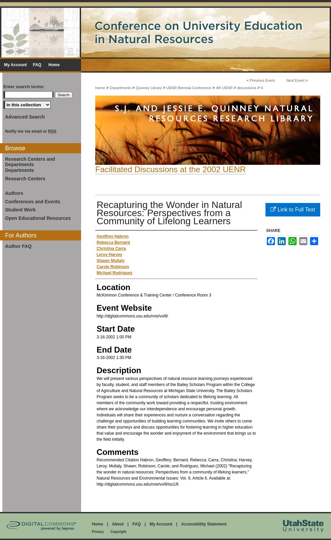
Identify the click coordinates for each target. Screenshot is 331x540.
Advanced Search (25, 117)
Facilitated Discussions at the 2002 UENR (170, 169)
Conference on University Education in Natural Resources (165, 31)
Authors (14, 193)
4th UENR (225, 88)
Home (100, 88)
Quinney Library (149, 88)
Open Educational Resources (38, 218)
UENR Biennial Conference (189, 88)
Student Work (20, 209)
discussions (247, 88)
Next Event (295, 80)
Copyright (118, 532)
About (118, 524)
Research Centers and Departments (30, 162)
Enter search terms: (24, 86)
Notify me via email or (30, 131)
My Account (161, 524)
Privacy (98, 532)
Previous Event (262, 80)
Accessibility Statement (204, 524)
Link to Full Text (293, 209)
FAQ (136, 524)
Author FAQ (18, 246)
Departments (121, 88)
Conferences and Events (32, 201)
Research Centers (25, 178)
